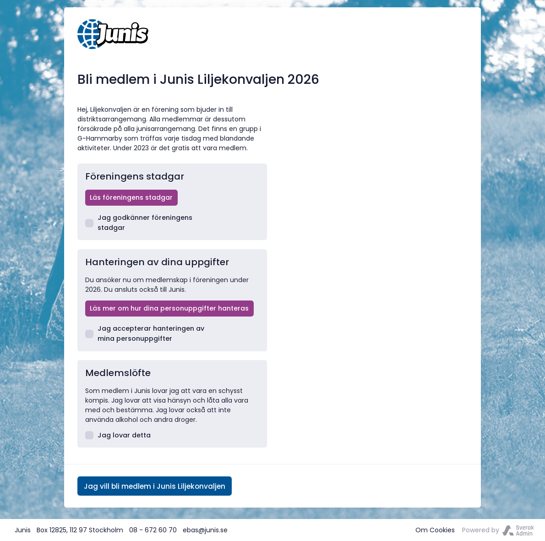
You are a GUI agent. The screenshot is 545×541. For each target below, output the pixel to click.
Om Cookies (435, 530)
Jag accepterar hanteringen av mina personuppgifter (145, 333)
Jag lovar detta (118, 435)
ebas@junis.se (205, 530)
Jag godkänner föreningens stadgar (139, 222)
